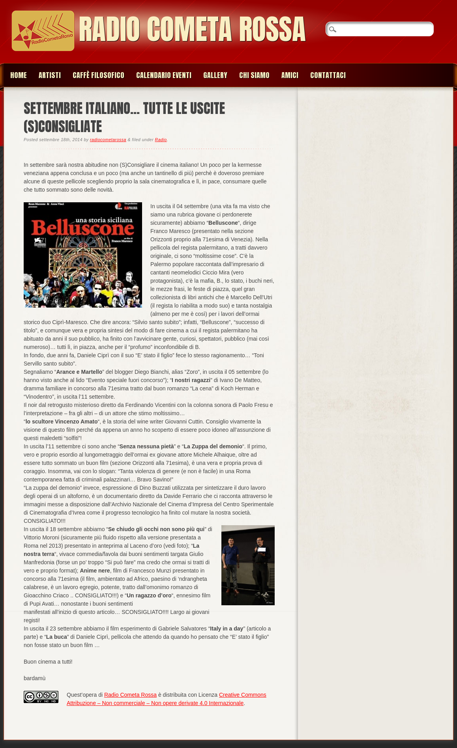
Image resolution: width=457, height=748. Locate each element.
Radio (161, 139)
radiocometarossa (108, 139)
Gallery (215, 75)
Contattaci (328, 75)
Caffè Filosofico (98, 75)
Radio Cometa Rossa (192, 28)
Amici (289, 75)
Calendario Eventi (163, 75)
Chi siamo (254, 75)
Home (18, 75)
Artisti (50, 75)
